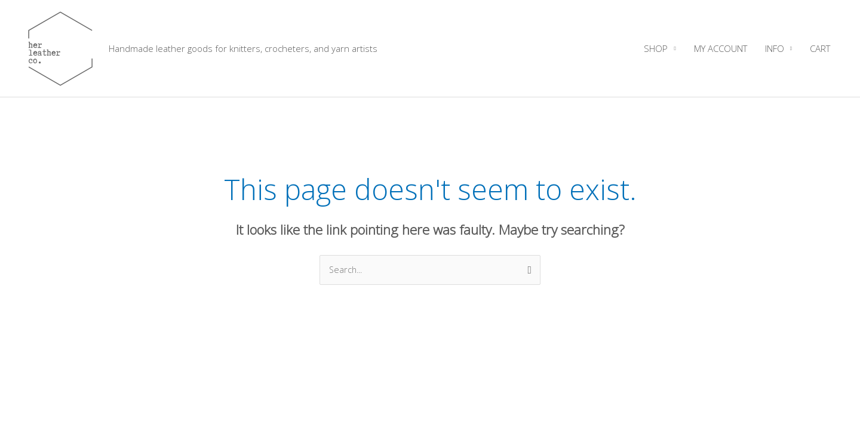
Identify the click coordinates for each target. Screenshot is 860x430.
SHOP (656, 48)
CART (820, 48)
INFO (774, 48)
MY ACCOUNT (720, 48)
